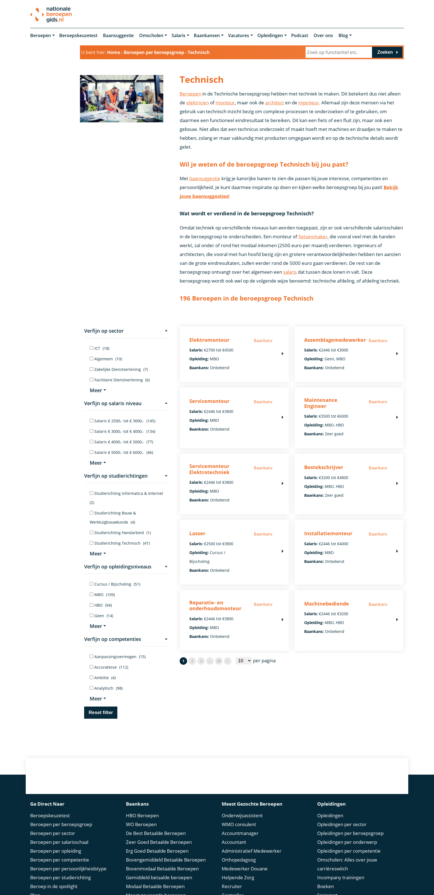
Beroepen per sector (52, 833)
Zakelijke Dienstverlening (119, 369)
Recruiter (232, 886)
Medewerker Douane (245, 868)
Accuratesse (109, 667)
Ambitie (103, 677)
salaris (290, 272)
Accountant (234, 842)
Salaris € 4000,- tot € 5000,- (121, 441)
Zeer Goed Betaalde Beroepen (159, 842)
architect (274, 102)
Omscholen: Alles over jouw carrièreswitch (347, 864)
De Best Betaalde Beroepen (156, 833)
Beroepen (40, 35)
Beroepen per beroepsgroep (61, 824)
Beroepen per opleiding (55, 851)
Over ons (323, 35)
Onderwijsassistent (242, 815)
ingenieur (308, 102)
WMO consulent (239, 824)
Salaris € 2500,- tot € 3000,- (122, 420)
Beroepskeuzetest (78, 35)
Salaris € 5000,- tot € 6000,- (121, 452)
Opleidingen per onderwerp (347, 842)
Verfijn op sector (125, 330)
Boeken (325, 886)
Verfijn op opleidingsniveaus (125, 566)
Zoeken (385, 52)
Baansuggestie (118, 35)
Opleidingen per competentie (349, 851)
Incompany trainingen (340, 877)
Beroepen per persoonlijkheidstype (68, 868)
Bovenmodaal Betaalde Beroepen (162, 868)
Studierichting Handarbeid (120, 532)
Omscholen (151, 35)
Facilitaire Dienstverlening (120, 379)
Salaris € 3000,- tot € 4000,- (122, 431)
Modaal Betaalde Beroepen (155, 886)
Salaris (178, 35)
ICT (99, 348)
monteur (225, 102)
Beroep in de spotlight (54, 886)
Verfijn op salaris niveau (125, 403)
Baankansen (207, 35)
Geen (101, 615)
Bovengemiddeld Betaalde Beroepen (166, 860)
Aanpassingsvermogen (118, 656)
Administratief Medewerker (251, 851)
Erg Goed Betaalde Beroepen (157, 851)
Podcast (299, 35)
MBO (102, 594)
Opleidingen (270, 35)
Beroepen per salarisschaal (59, 842)
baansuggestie (204, 178)
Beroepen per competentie (59, 860)
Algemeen (106, 358)
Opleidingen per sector (341, 824)
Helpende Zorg (238, 877)
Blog (343, 35)
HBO (101, 605)
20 (219, 660)
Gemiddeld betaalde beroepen (159, 877)
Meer (98, 390)
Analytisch (106, 688)
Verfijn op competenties (125, 639)
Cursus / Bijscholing (115, 584)
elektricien (197, 102)
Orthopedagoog (239, 860)
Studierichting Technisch (120, 543)
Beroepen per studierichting (60, 877)
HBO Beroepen (142, 815)
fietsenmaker (312, 236)
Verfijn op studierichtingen (125, 475)
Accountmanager (240, 833)
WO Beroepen (141, 824)
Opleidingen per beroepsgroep (350, 833)
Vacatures (238, 35)
